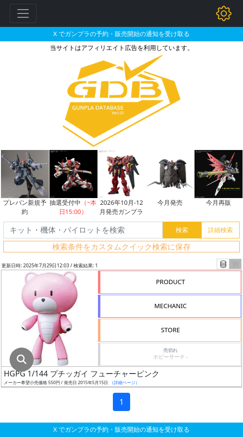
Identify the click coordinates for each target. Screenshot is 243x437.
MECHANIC (170, 305)
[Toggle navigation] (23, 13)
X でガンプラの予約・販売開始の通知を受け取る (121, 33)
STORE (170, 329)
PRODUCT (170, 281)
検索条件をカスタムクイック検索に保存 (121, 246)
